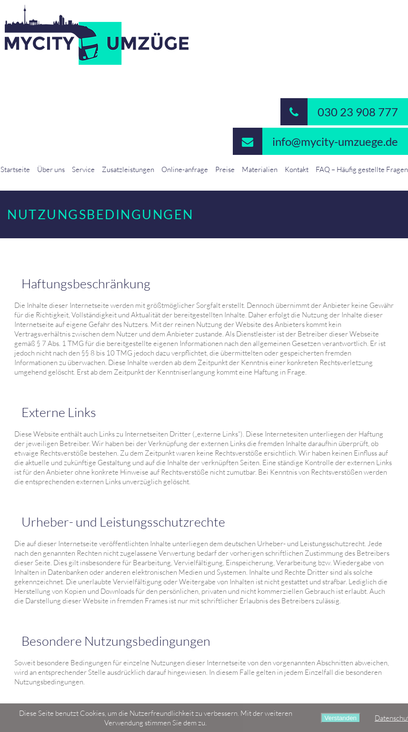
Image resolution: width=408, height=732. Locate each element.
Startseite (15, 169)
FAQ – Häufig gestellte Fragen (362, 169)
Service (83, 169)
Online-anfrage (184, 169)
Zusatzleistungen (128, 169)
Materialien (260, 169)
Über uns (51, 169)
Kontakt (296, 169)
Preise (225, 169)
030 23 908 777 (339, 111)
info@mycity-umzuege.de (315, 141)
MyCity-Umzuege (204, 35)
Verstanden (341, 718)
